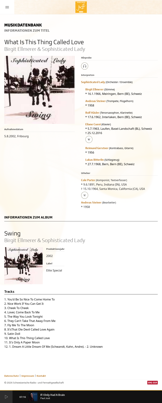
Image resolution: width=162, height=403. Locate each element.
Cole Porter (88, 180)
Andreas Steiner (95, 101)
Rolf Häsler (92, 112)
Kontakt (41, 376)
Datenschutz (11, 376)
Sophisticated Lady (93, 82)
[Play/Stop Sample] (84, 66)
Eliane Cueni (93, 124)
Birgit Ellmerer (94, 89)
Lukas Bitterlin (94, 159)
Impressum (27, 376)
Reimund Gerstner (96, 148)
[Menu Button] (7, 7)
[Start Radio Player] (6, 397)
